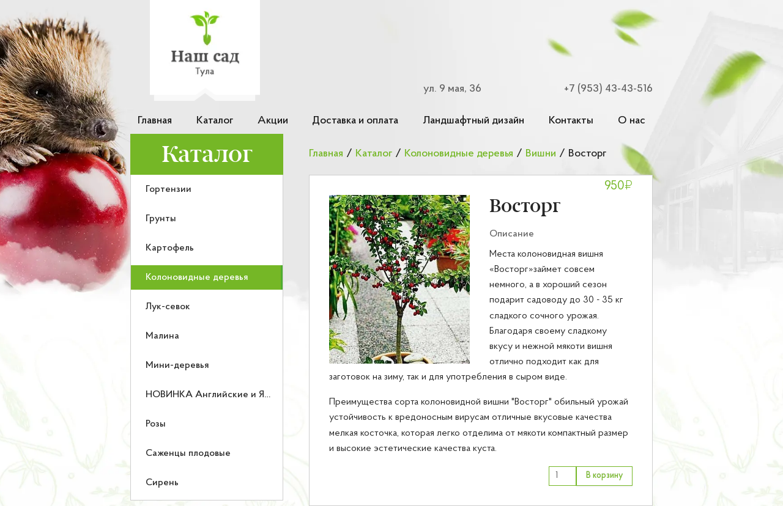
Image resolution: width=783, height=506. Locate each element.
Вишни (540, 154)
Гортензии (168, 189)
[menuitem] (207, 189)
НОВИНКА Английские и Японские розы (235, 395)
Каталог (214, 121)
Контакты (571, 121)
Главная (155, 121)
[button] (399, 279)
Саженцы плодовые (188, 453)
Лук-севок (168, 307)
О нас (631, 121)
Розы (156, 424)
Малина (162, 336)
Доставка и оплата (355, 121)
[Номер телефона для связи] (601, 89)
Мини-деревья (177, 365)
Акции (273, 121)
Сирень (162, 483)
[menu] (206, 338)
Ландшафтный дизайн (473, 121)
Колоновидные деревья (197, 277)
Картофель (170, 248)
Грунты (161, 219)
